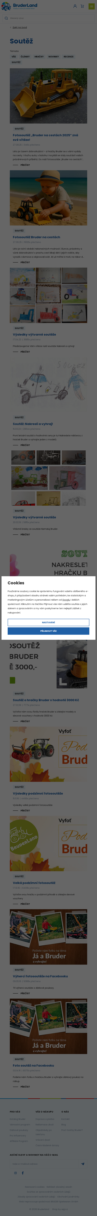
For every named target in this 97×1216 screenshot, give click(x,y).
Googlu (66, 599)
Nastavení (48, 622)
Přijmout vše (48, 631)
